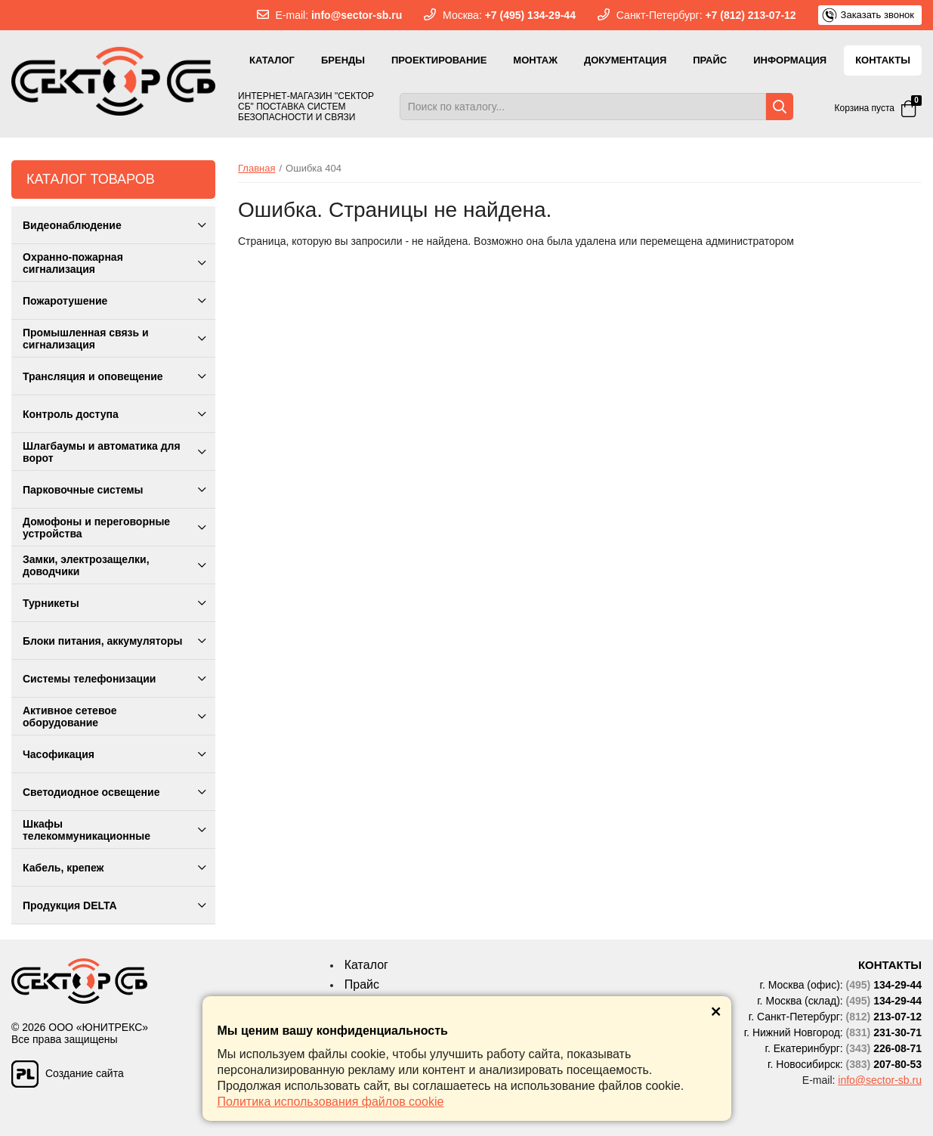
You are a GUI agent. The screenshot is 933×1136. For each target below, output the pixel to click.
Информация (789, 60)
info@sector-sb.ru (356, 15)
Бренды (343, 60)
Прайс (710, 60)
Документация (625, 60)
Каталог (272, 60)
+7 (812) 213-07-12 (750, 15)
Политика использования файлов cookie (331, 1101)
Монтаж (535, 60)
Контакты (882, 60)
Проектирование (439, 60)
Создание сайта (67, 1069)
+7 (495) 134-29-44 (530, 15)
